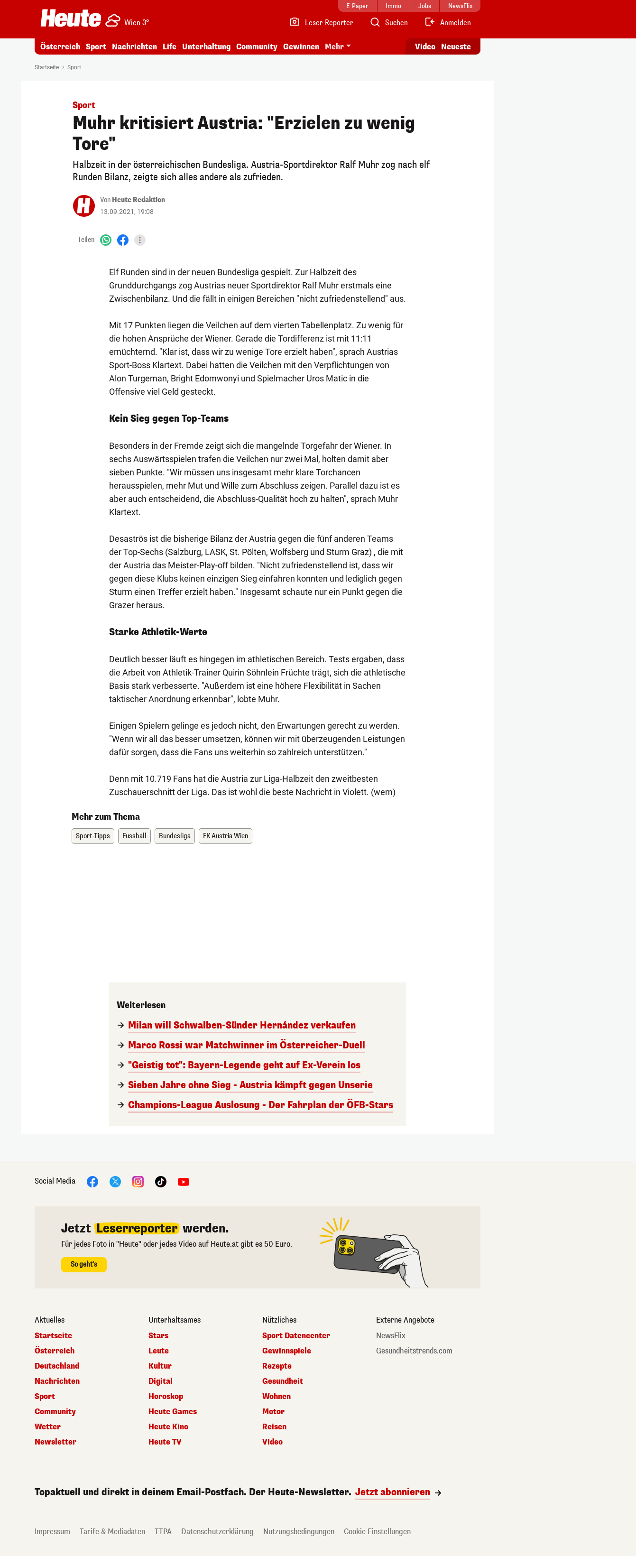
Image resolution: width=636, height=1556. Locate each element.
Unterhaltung (206, 47)
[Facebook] (123, 239)
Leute (158, 1351)
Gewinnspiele (286, 1351)
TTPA (163, 1532)
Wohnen (276, 1396)
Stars (158, 1336)
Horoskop (165, 1396)
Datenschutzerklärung (217, 1532)
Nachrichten (134, 47)
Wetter (48, 1427)
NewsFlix (391, 1336)
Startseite (47, 67)
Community (256, 47)
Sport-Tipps (93, 836)
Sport (96, 47)
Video (272, 1442)
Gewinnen (301, 47)
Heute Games (172, 1412)
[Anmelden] (447, 22)
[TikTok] (160, 1181)
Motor (273, 1412)
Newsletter (55, 1442)
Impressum (52, 1532)
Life (169, 47)
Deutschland (57, 1366)
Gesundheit (282, 1381)
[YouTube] (183, 1181)
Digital (160, 1381)
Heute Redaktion (138, 199)
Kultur (160, 1366)
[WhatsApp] (105, 239)
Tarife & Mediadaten (112, 1532)
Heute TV (165, 1442)
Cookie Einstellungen (377, 1532)
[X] (115, 1181)
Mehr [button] (334, 47)
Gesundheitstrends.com (414, 1351)
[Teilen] (140, 240)
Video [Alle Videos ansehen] (425, 47)
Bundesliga (175, 836)
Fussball (134, 836)
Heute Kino (168, 1427)
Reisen (274, 1427)
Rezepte (277, 1366)
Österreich (60, 47)
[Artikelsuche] (388, 22)
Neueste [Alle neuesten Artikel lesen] (456, 47)
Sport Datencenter (296, 1336)
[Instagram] (138, 1181)
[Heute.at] (70, 18)
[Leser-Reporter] (321, 22)
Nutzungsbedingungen (298, 1532)
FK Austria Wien (225, 836)
